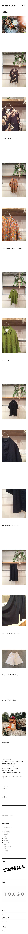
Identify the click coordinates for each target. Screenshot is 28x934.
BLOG (4, 910)
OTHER (6, 851)
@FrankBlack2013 (7, 815)
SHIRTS (4, 777)
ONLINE (4, 921)
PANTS (21, 776)
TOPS (5, 830)
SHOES (6, 844)
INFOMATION (8, 827)
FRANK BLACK (8, 6)
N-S (5, 853)
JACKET (6, 836)
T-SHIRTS (6, 832)
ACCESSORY (7, 846)
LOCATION (5, 918)
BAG (5, 849)
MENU (23, 5)
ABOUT (4, 914)
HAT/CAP (6, 842)
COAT (5, 838)
